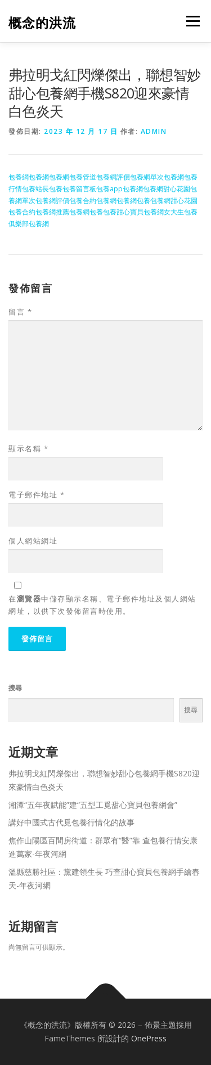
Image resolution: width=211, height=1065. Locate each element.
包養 (55, 189)
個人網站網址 (32, 541)
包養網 (18, 177)
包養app (109, 189)
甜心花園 (176, 189)
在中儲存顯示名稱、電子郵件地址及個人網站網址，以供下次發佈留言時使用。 (102, 605)
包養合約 (82, 200)
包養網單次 (147, 177)
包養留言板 (79, 189)
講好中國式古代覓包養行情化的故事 (71, 822)
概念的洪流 (42, 22)
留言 (20, 312)
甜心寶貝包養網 (140, 212)
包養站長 (35, 189)
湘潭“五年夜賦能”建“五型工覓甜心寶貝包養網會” (92, 804)
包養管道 (82, 177)
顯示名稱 (28, 448)
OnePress (149, 1038)
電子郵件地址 (36, 494)
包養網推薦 (52, 212)
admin (154, 131)
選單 (191, 21)
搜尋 (15, 688)
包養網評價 (113, 177)
